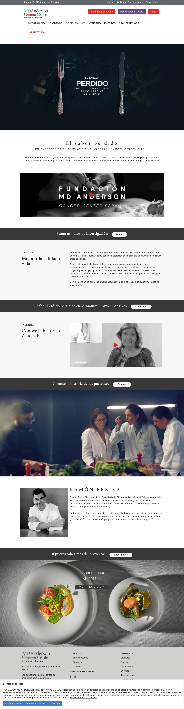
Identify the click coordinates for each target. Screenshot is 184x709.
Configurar (54, 703)
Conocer (122, 384)
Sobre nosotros (135, 2)
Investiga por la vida (102, 11)
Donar (119, 234)
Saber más (141, 306)
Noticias (111, 2)
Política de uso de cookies (83, 697)
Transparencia (129, 23)
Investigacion (37, 23)
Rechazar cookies (35, 703)
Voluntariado (91, 23)
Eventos (110, 23)
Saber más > (121, 555)
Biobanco (56, 23)
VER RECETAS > (92, 587)
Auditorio (121, 2)
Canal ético (78, 666)
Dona (153, 11)
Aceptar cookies (13, 703)
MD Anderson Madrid (131, 11)
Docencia (72, 23)
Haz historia (36, 32)
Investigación (127, 653)
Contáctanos (151, 2)
